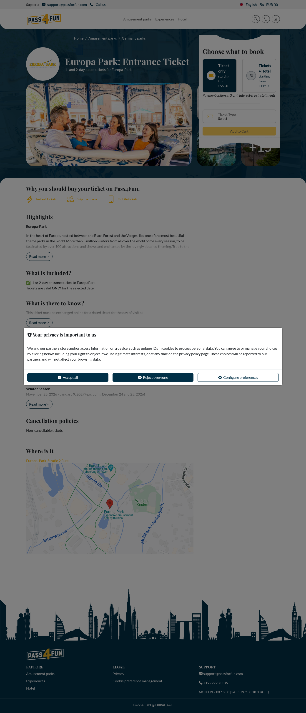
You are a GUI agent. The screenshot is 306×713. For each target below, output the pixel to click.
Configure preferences (238, 377)
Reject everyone (153, 377)
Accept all (68, 377)
